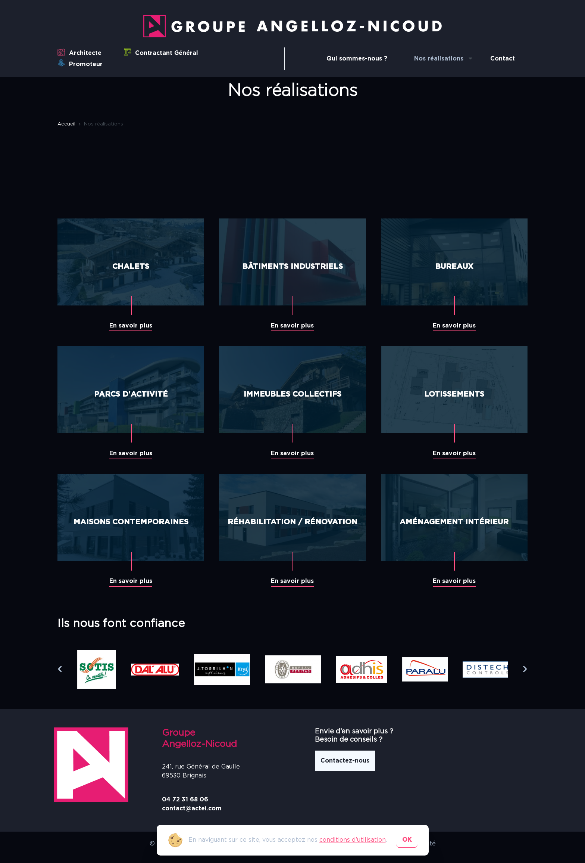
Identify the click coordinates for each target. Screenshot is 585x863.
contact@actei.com (192, 808)
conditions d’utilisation (352, 840)
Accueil (66, 124)
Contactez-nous (344, 761)
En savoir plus (130, 326)
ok (407, 840)
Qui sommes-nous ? (356, 59)
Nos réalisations (438, 59)
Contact (502, 59)
